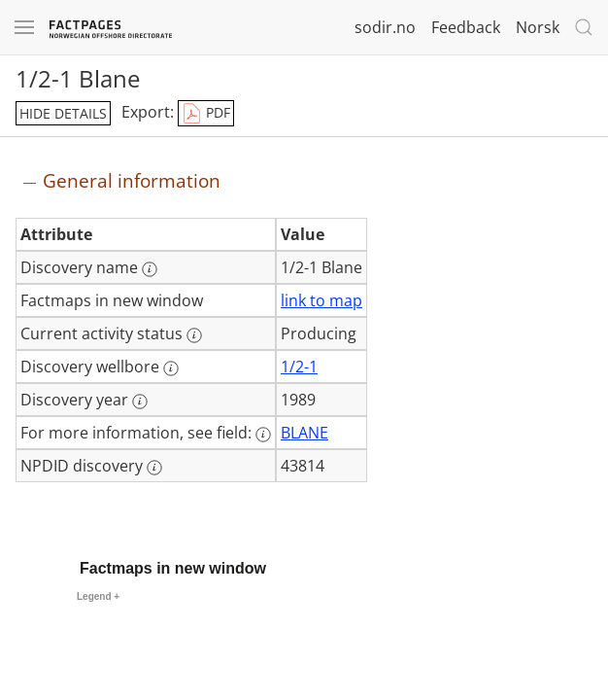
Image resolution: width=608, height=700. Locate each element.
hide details (63, 113)
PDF (206, 113)
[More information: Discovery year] (140, 401)
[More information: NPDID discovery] (154, 467)
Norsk (537, 27)
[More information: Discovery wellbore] (171, 368)
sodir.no (385, 27)
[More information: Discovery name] (149, 269)
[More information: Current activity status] (194, 335)
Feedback (465, 27)
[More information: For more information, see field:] (263, 434)
